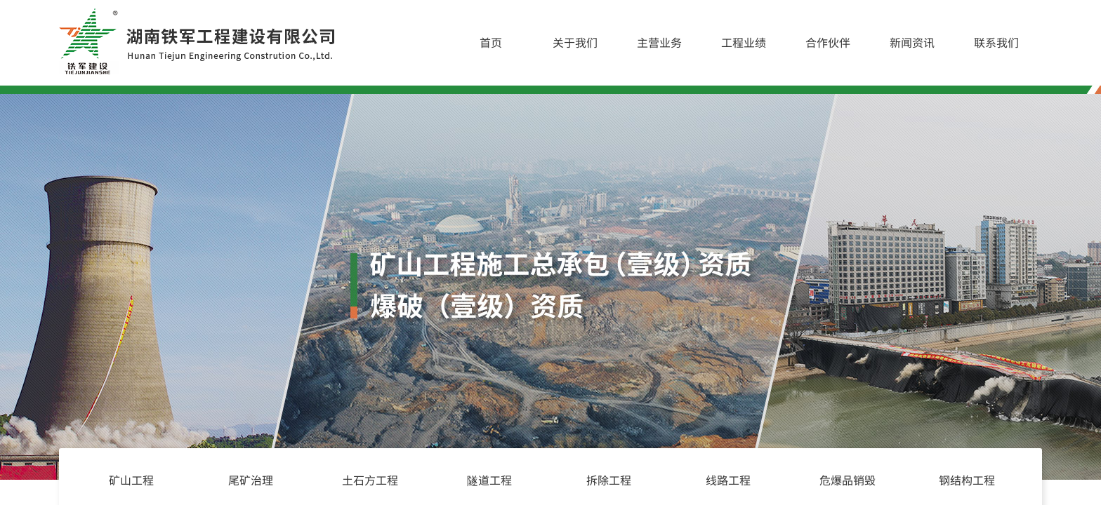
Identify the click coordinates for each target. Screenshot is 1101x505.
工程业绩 (743, 42)
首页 (491, 42)
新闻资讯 (912, 42)
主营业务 (659, 42)
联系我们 (996, 42)
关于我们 (575, 42)
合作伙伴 (827, 42)
